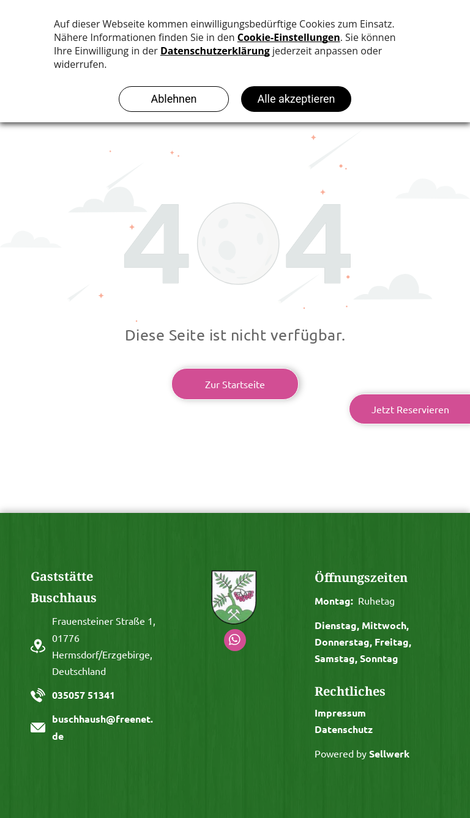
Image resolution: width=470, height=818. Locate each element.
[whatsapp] (235, 641)
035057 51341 (83, 694)
